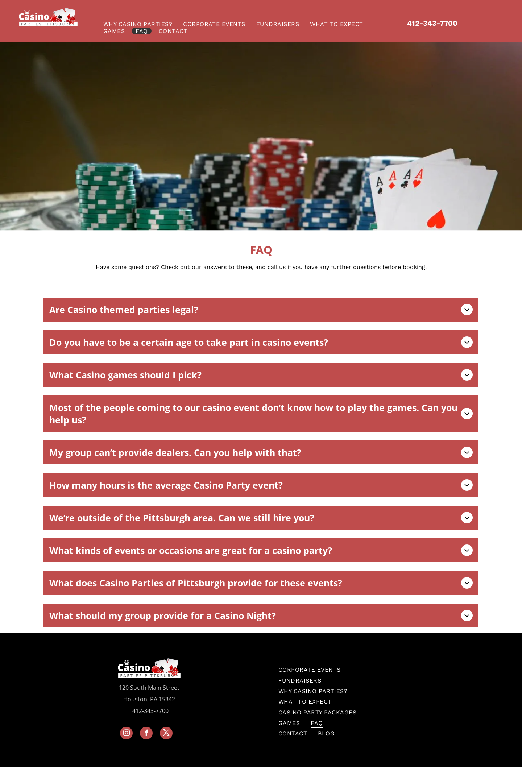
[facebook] (146, 734)
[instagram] (126, 734)
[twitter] (166, 734)
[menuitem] (139, 24)
